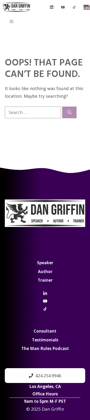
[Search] (69, 112)
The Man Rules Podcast (45, 348)
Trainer (45, 280)
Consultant (45, 331)
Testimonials (45, 340)
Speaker (45, 262)
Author (45, 271)
